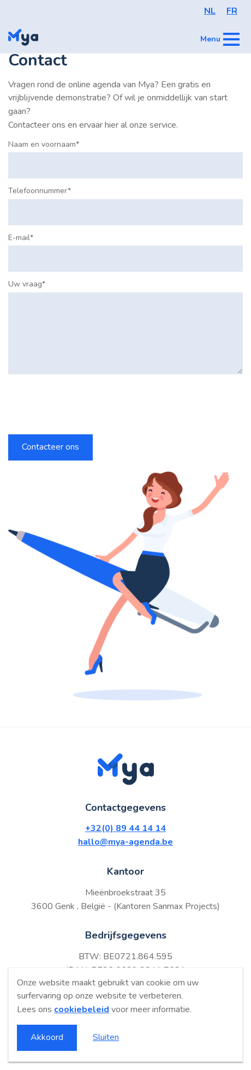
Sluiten (106, 1037)
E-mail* (20, 238)
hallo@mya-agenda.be (125, 842)
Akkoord (47, 1037)
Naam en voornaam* (43, 144)
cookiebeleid (81, 1009)
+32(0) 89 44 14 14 (125, 828)
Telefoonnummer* (39, 191)
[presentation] (91, 404)
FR (231, 11)
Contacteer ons (50, 447)
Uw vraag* (26, 284)
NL (210, 11)
